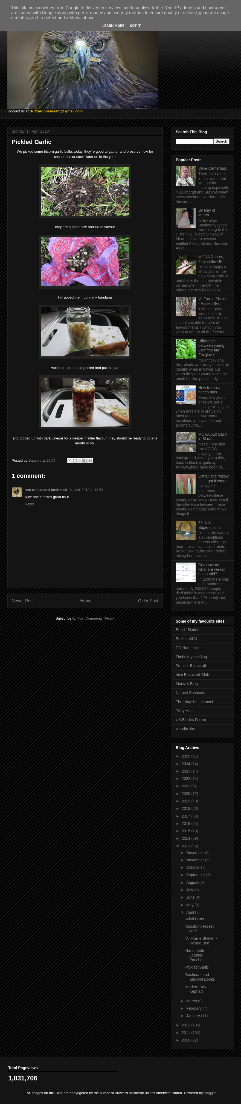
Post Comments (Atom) (95, 618)
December (195, 852)
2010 (186, 1040)
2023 (186, 771)
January (193, 1016)
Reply (29, 504)
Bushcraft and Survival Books (200, 976)
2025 (186, 756)
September (196, 875)
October (193, 867)
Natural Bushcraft (190, 693)
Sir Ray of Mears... (206, 212)
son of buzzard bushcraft (46, 490)
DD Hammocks (189, 648)
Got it (135, 26)
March (192, 1001)
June (191, 897)
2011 (186, 1033)
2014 (186, 838)
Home (86, 600)
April (190, 912)
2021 (186, 786)
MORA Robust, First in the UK (211, 259)
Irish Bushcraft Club (192, 674)
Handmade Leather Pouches (194, 955)
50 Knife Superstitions (209, 525)
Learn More (113, 26)
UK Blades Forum (191, 719)
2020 (186, 793)
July (190, 890)
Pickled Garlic (197, 967)
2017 (186, 816)
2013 (186, 846)
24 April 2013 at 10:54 (86, 490)
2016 (186, 823)
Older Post (148, 600)
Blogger (210, 1093)
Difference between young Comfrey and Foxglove (211, 348)
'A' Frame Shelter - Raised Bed (213, 301)
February (194, 1008)
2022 (186, 778)
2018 (186, 808)
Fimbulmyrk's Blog (191, 657)
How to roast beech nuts (209, 390)
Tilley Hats (185, 710)
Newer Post (23, 600)
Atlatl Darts (194, 919)
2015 (186, 831)
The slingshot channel (194, 702)
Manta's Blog (187, 684)
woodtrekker (186, 728)
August (192, 882)
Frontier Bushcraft (191, 665)
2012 (186, 1025)
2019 (186, 801)
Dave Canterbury (212, 168)
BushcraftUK (187, 639)
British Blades (187, 630)
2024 (186, 764)
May (190, 905)
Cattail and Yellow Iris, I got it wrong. (213, 478)
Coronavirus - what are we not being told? (211, 569)
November (195, 860)
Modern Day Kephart (195, 989)
